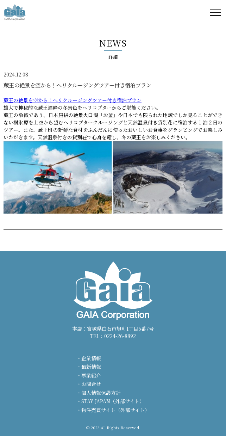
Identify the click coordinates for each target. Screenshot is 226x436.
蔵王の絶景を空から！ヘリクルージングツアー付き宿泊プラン (73, 100)
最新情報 (91, 366)
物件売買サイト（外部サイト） (115, 409)
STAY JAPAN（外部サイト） (112, 401)
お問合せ (91, 383)
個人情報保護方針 (101, 392)
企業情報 (91, 358)
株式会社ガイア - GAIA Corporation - (15, 12)
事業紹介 (91, 375)
